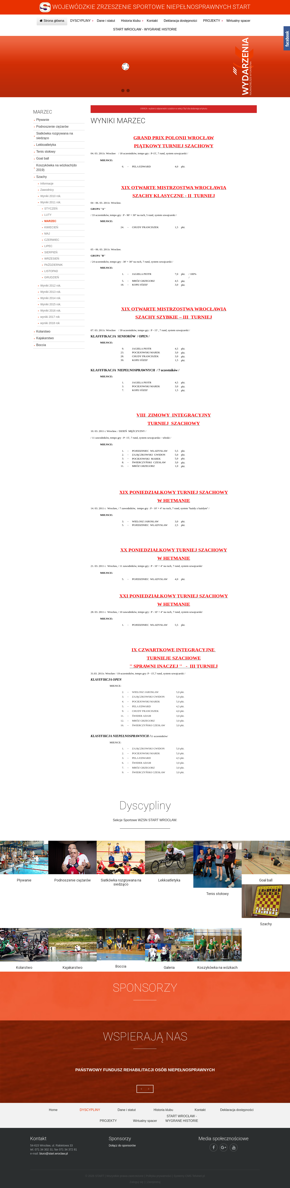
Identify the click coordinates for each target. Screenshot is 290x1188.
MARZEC (50, 221)
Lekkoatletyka (46, 144)
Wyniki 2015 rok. (50, 304)
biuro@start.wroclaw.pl (53, 1153)
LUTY (48, 214)
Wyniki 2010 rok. (50, 196)
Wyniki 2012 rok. (50, 285)
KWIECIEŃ (51, 227)
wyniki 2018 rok (50, 323)
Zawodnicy (47, 189)
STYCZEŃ (50, 208)
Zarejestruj (153, 1182)
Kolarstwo (43, 331)
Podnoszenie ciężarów (52, 126)
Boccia (41, 345)
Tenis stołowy (45, 151)
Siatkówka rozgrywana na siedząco (54, 136)
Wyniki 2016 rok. (50, 310)
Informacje (46, 183)
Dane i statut (106, 20)
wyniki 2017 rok (50, 316)
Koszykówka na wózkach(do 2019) (56, 168)
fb (287, 38)
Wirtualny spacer (238, 20)
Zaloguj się (136, 1182)
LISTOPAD (51, 271)
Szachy (41, 176)
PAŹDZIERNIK (53, 264)
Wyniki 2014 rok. (50, 298)
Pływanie (42, 119)
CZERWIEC (51, 239)
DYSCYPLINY (80, 20)
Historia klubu (131, 20)
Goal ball (42, 158)
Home (53, 1110)
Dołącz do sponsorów (122, 1145)
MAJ (47, 233)
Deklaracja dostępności (180, 20)
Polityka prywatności (158, 1176)
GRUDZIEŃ (51, 277)
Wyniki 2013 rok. (50, 291)
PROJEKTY (211, 20)
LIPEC (48, 246)
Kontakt (152, 20)
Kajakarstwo (45, 338)
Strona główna (52, 20)
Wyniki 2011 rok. (50, 202)
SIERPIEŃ (50, 252)
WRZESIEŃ (51, 258)
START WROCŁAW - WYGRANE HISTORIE (145, 29)
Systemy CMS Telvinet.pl (189, 1176)
